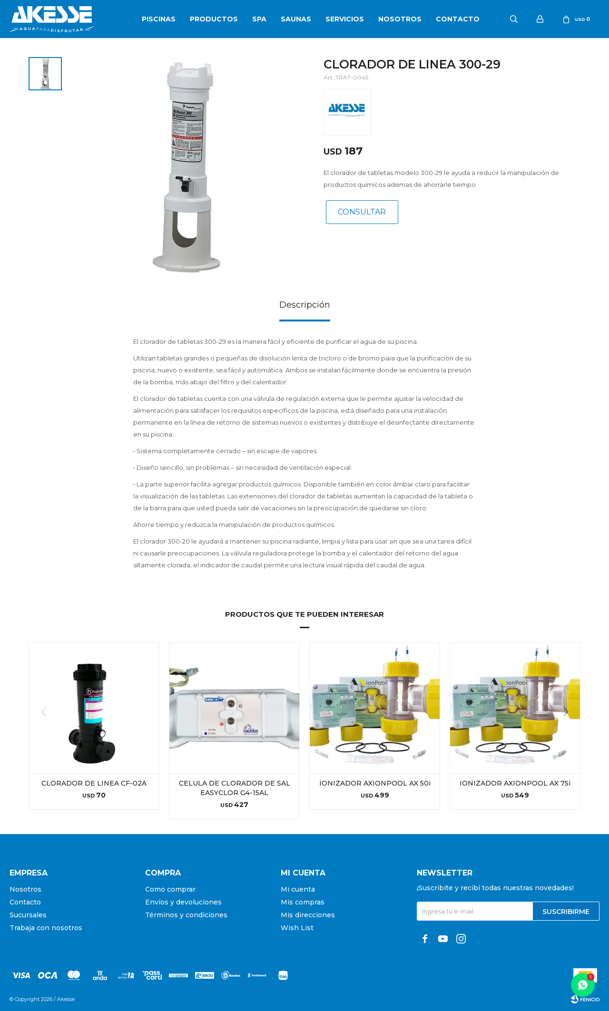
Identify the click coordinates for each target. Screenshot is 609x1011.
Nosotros (400, 19)
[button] (569, 730)
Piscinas (159, 19)
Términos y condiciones (186, 915)
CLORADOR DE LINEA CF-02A (94, 783)
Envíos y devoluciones (183, 902)
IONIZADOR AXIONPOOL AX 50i (375, 783)
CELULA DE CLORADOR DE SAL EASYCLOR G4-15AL (234, 788)
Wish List (297, 928)
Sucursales (28, 915)
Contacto (458, 19)
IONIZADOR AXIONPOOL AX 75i (515, 783)
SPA (259, 19)
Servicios (344, 19)
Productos (214, 19)
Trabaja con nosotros (46, 928)
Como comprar (170, 889)
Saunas (296, 19)
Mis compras (302, 902)
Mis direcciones (308, 915)
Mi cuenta (298, 889)
